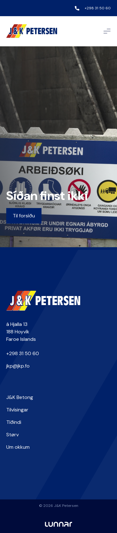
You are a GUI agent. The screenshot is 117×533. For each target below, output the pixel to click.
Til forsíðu (24, 215)
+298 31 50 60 (98, 8)
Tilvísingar (17, 409)
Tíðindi (13, 422)
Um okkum (18, 447)
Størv (12, 434)
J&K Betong (19, 397)
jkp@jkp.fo (18, 366)
